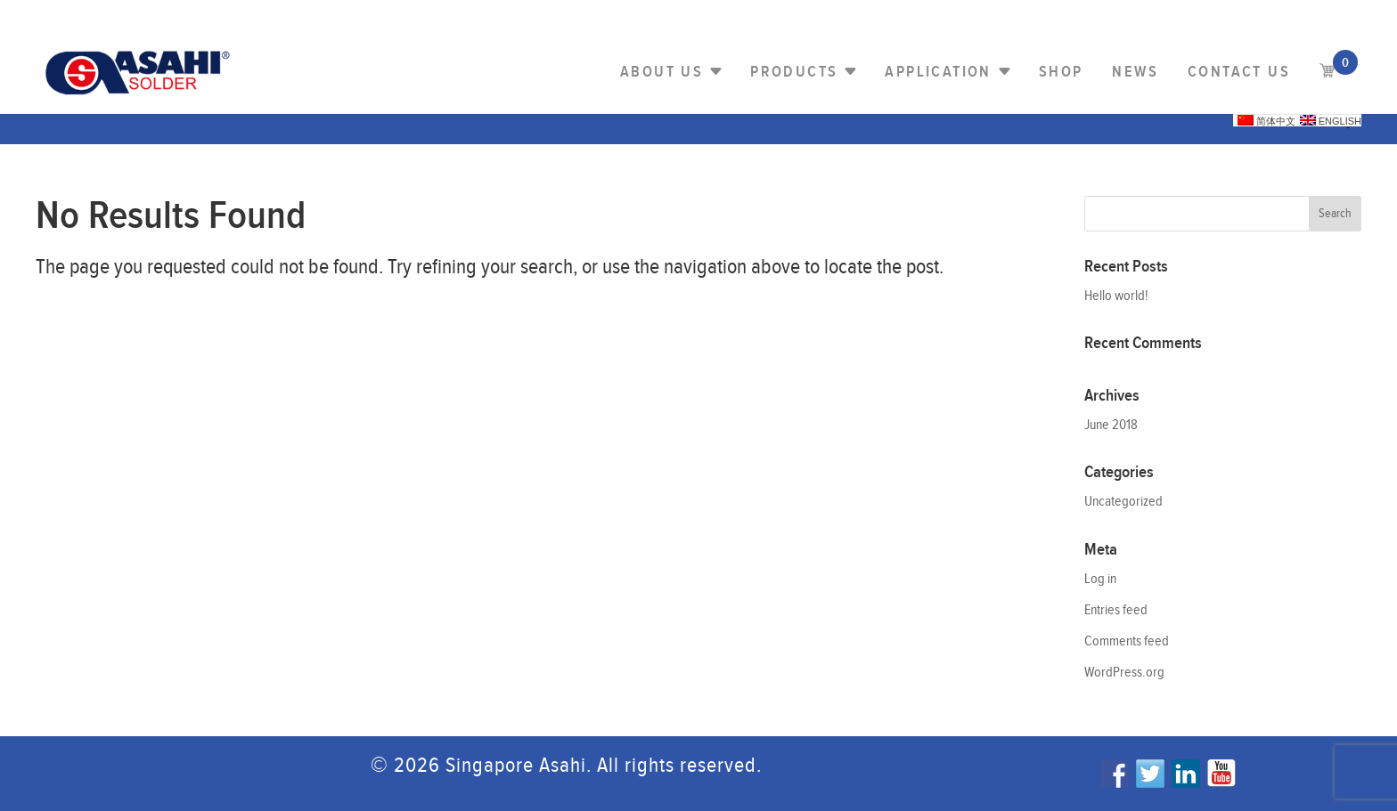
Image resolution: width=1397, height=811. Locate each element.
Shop (1061, 71)
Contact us (1239, 71)
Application (938, 71)
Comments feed (1126, 641)
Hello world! (1116, 296)
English (1330, 120)
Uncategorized (1123, 501)
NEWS (1135, 71)
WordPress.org (1124, 672)
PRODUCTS (793, 71)
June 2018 (1111, 425)
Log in (1100, 579)
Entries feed (1116, 610)
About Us (661, 71)
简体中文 (1266, 120)
